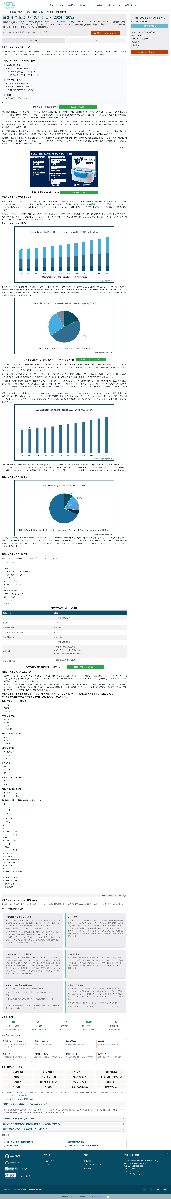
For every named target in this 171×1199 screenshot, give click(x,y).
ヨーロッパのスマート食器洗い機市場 (83, 1146)
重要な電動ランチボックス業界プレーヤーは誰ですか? (64, 1129)
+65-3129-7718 (133, 1171)
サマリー (33, 40)
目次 (96, 40)
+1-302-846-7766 (134, 1169)
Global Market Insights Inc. (13, 1189)
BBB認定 (39, 1026)
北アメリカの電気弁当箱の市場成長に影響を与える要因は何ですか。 (64, 1124)
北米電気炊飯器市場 (76, 1142)
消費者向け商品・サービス (20, 12)
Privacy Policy (99, 1197)
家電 (35, 12)
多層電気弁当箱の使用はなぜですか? (64, 1118)
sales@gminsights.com (136, 1174)
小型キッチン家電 (46, 12)
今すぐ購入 (150, 26)
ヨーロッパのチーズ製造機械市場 (20, 1142)
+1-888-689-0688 (137, 1166)
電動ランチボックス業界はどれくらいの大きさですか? (64, 1104)
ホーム (4, 12)
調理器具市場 (12, 1146)
